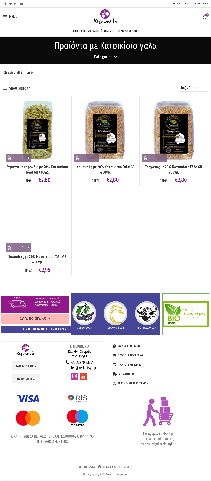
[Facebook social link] (5, 4)
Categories (103, 57)
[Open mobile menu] (10, 16)
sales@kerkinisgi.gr (82, 367)
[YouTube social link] (21, 4)
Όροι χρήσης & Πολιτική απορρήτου (105, 474)
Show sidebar (19, 88)
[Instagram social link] (15, 4)
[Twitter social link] (10, 4)
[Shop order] (194, 88)
